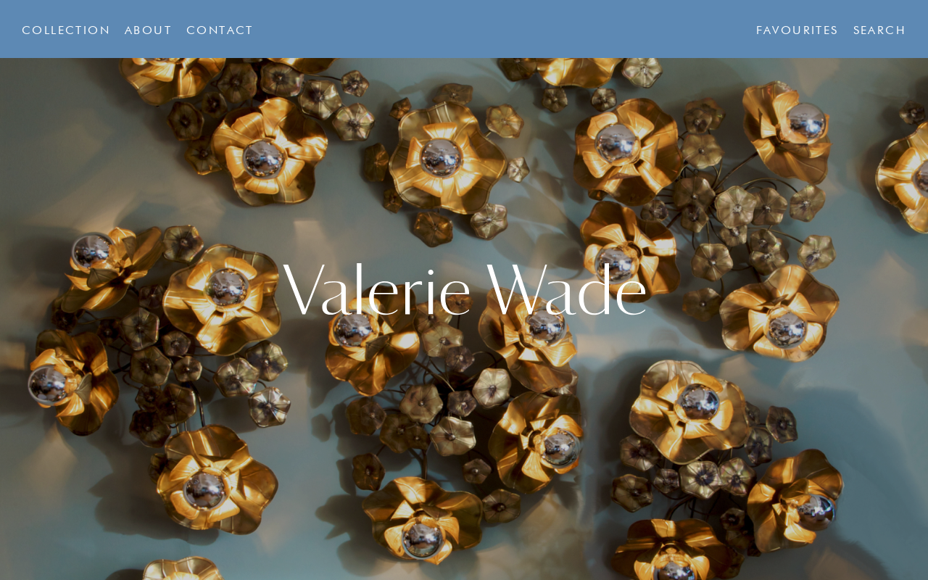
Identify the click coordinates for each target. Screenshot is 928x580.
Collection (66, 31)
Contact (220, 31)
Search (879, 31)
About (148, 31)
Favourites (797, 31)
